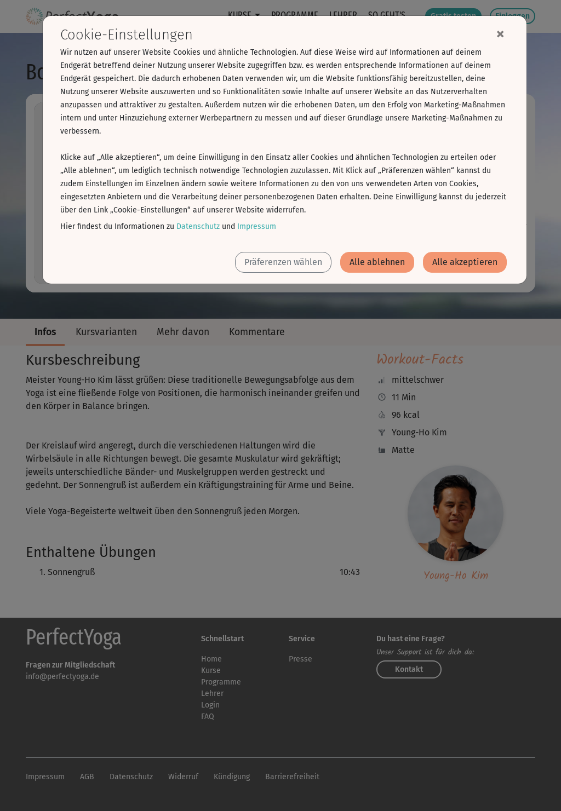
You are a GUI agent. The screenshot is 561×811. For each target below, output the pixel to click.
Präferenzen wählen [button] (283, 262)
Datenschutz (198, 226)
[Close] (500, 33)
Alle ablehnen (377, 262)
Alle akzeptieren (464, 262)
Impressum (256, 226)
